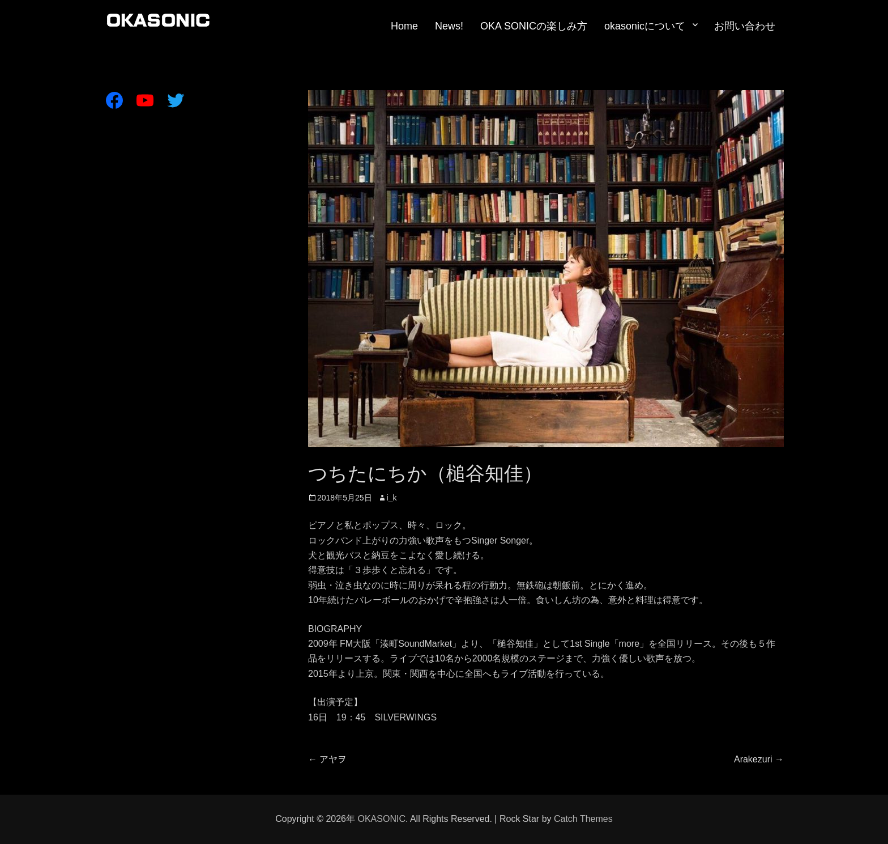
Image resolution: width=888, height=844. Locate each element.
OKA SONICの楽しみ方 (533, 26)
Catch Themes (583, 819)
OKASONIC (381, 819)
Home (404, 26)
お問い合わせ (744, 26)
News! (449, 26)
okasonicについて (644, 26)
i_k (392, 497)
